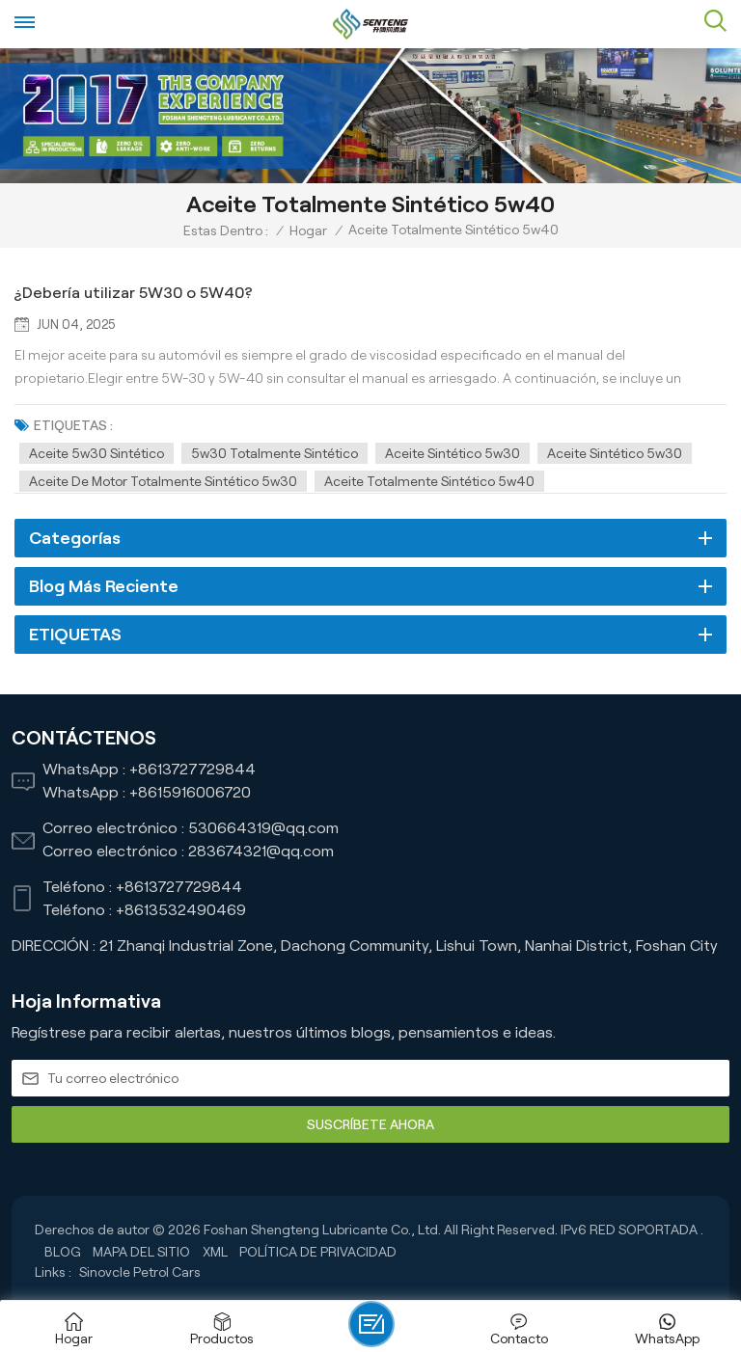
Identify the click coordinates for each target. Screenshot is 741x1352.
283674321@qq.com (261, 851)
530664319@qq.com (263, 828)
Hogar (308, 230)
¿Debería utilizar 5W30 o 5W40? (133, 292)
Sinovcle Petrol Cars (140, 1272)
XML (215, 1251)
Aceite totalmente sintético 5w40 (429, 481)
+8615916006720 (190, 792)
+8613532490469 (181, 910)
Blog (62, 1251)
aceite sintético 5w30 (452, 453)
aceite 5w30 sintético (96, 453)
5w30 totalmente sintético (274, 453)
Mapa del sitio (141, 1251)
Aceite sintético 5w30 (614, 453)
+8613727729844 (192, 769)
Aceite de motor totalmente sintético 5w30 (163, 481)
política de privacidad (318, 1251)
